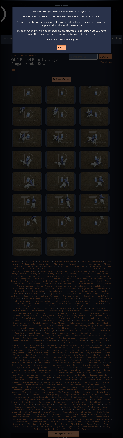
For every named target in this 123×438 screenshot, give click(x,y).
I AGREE (61, 47)
